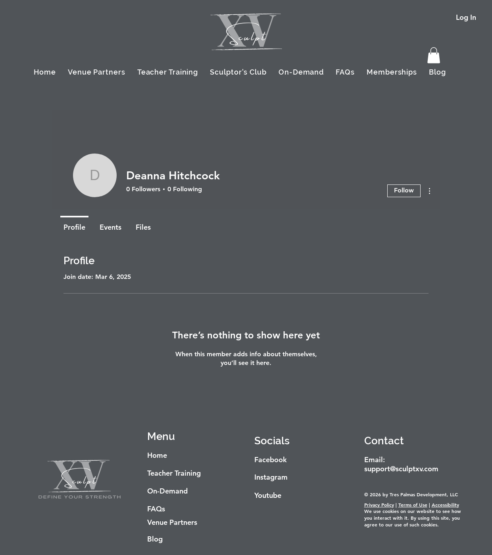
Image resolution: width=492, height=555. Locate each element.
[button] (433, 55)
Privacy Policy (379, 504)
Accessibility (445, 504)
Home (157, 455)
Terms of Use (412, 504)
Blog (155, 538)
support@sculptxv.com (401, 468)
